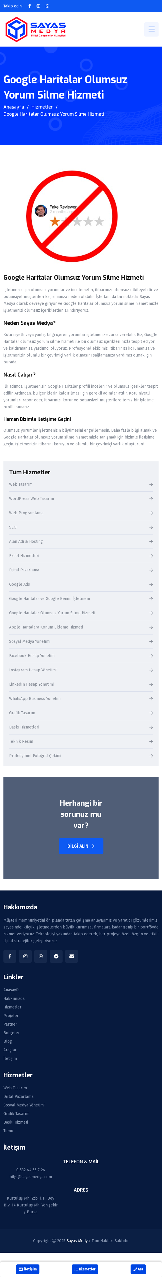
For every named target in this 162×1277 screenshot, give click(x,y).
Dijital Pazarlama (24, 570)
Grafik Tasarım (22, 713)
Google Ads (19, 585)
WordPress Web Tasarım (31, 499)
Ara (138, 1269)
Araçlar (10, 1050)
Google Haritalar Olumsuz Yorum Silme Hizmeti (52, 613)
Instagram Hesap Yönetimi (33, 670)
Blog (7, 1042)
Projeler (11, 1016)
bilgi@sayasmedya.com (30, 1176)
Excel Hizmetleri (24, 556)
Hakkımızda (14, 999)
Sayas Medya (78, 1240)
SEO (13, 527)
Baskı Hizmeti (15, 1122)
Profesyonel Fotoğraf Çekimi (35, 756)
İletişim (10, 1059)
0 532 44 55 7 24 (30, 1170)
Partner (10, 1024)
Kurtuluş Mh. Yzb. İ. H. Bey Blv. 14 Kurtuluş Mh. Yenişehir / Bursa (31, 1205)
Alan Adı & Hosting (26, 542)
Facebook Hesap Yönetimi (32, 656)
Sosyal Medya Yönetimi (29, 642)
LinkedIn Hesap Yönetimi (31, 684)
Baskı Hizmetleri (24, 727)
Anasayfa (13, 107)
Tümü (8, 1131)
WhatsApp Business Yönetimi (35, 699)
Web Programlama (26, 513)
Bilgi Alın (81, 846)
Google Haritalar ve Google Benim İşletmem (49, 599)
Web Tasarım (21, 485)
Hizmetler (42, 107)
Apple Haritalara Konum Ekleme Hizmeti (46, 627)
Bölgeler (11, 1033)
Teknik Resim (21, 742)
